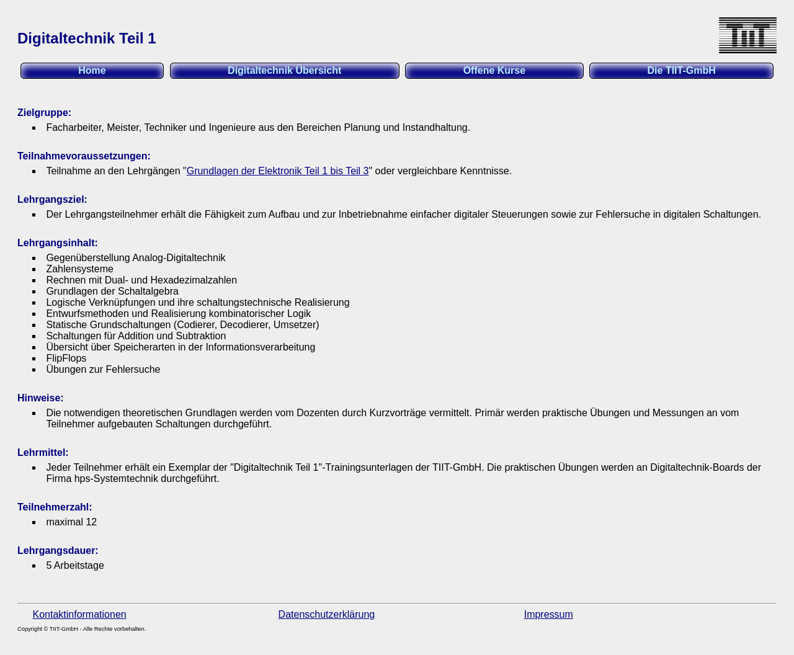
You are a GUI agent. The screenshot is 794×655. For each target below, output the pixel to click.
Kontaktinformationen (79, 614)
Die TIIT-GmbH (682, 70)
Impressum (548, 614)
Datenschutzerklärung (327, 614)
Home (91, 70)
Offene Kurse (494, 70)
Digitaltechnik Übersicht (284, 70)
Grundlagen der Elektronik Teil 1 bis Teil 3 (278, 171)
